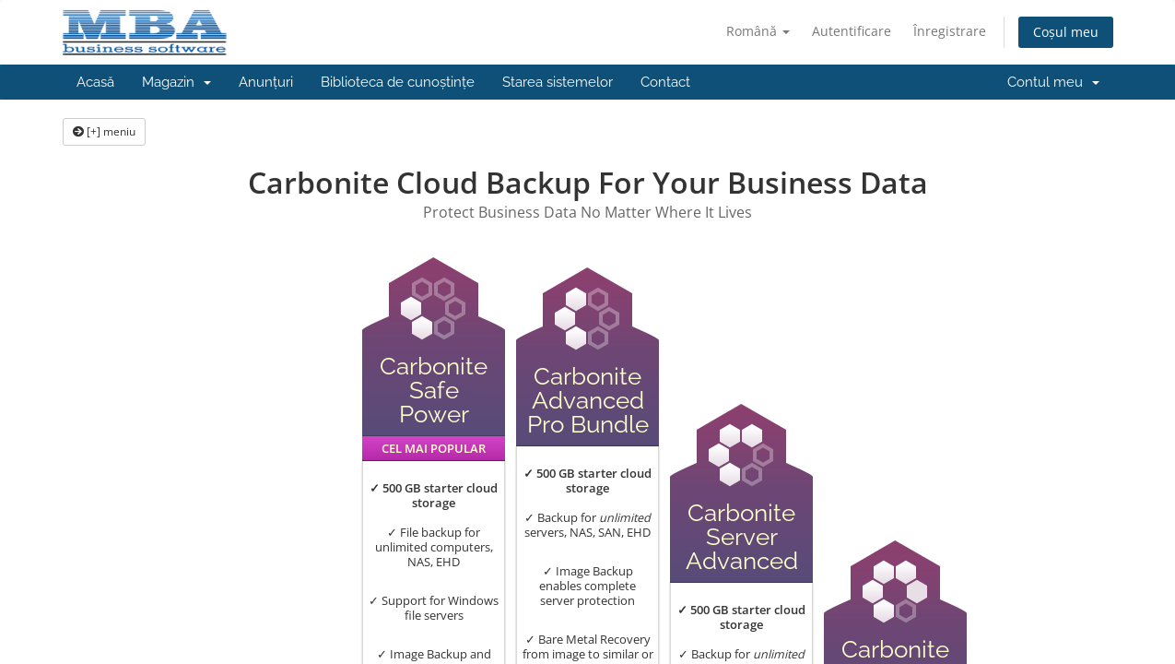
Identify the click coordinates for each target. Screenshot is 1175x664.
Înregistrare (949, 31)
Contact (665, 82)
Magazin (176, 82)
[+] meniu (104, 131)
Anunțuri (266, 82)
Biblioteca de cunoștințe (398, 82)
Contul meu (1053, 82)
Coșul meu (1066, 32)
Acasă (95, 82)
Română (758, 31)
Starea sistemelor (557, 82)
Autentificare (851, 31)
